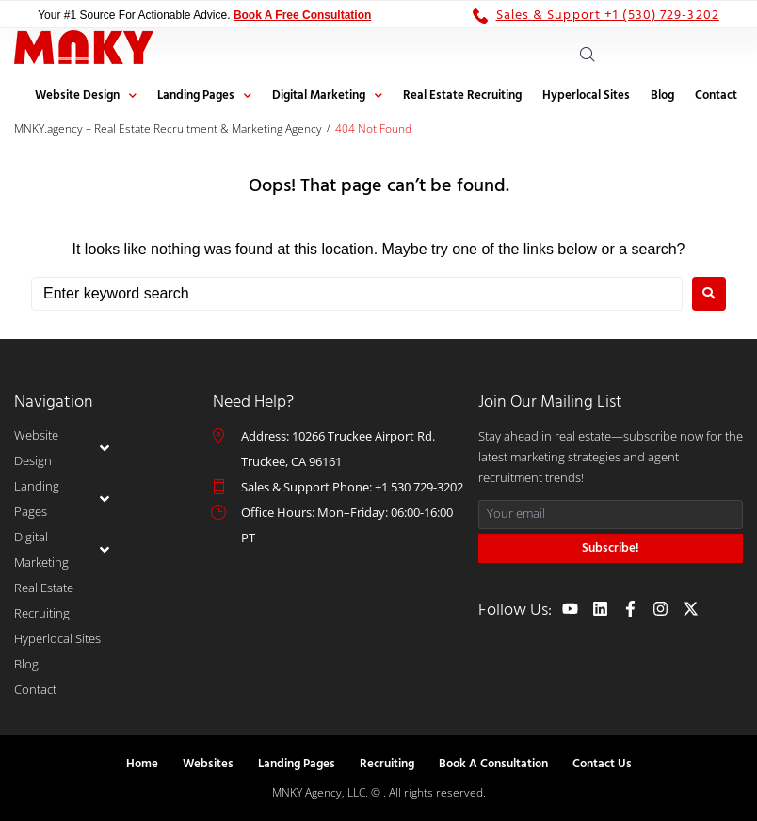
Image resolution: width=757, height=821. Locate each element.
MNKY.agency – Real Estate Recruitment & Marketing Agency (168, 129)
